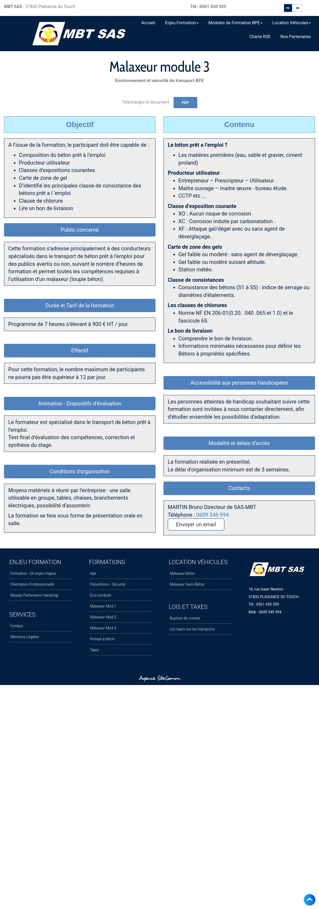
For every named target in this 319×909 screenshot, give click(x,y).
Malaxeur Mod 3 (102, 628)
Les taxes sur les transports (192, 629)
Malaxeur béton (182, 573)
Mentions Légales (24, 637)
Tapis (94, 650)
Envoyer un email (196, 524)
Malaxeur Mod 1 (102, 606)
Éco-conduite (100, 595)
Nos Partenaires (295, 36)
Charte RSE (260, 36)
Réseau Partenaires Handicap (33, 595)
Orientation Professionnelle (31, 584)
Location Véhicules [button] (291, 22)
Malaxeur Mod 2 (102, 617)
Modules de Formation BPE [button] (235, 22)
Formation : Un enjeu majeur (32, 573)
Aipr (92, 573)
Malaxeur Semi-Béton (186, 584)
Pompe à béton (102, 639)
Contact (16, 626)
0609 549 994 (212, 515)
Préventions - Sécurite (107, 584)
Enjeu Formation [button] (182, 22)
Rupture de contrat (184, 618)
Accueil (148, 22)
